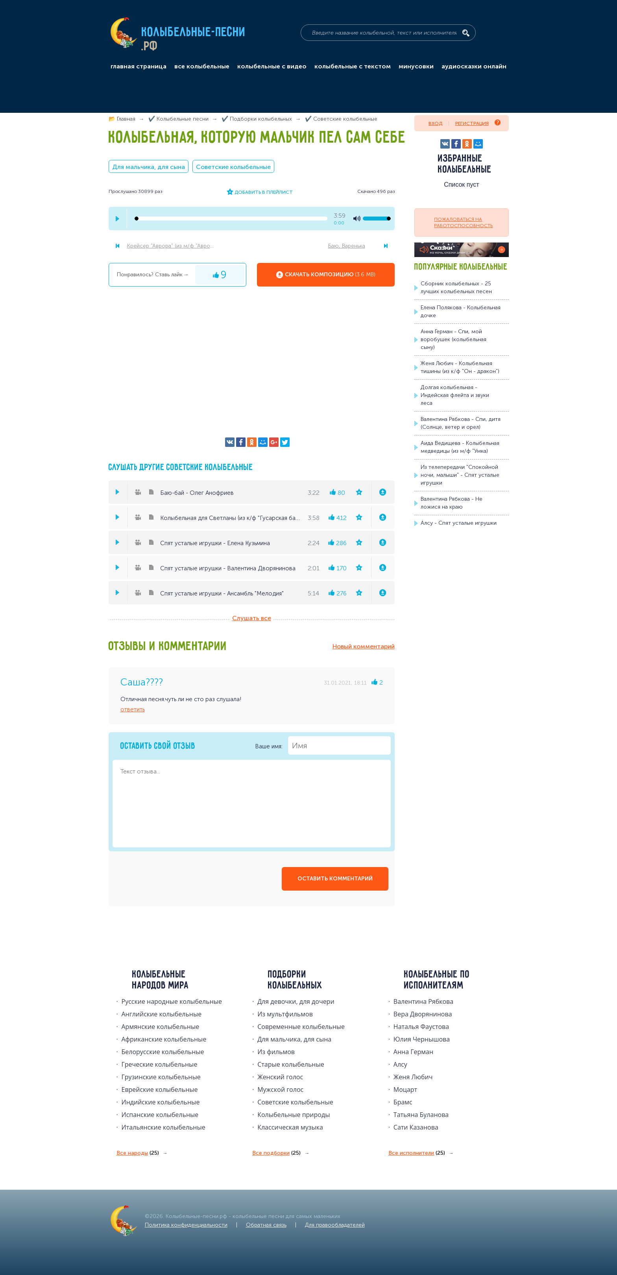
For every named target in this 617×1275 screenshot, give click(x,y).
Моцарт (405, 1089)
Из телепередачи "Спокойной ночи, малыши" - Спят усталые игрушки (460, 475)
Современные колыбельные (301, 1026)
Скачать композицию (330, 275)
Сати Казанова (415, 1127)
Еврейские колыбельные (160, 1089)
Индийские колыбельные (161, 1102)
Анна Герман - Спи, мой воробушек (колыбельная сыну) (453, 339)
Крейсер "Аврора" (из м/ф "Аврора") (173, 246)
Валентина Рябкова (423, 1001)
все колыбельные (201, 66)
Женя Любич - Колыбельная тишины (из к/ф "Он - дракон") (460, 367)
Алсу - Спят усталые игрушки (459, 523)
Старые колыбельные (290, 1064)
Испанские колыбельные (160, 1114)
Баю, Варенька (346, 246)
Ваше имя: (323, 745)
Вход (435, 123)
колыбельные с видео (272, 66)
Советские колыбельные (233, 167)
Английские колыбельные (162, 1014)
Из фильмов (276, 1051)
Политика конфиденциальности (186, 1225)
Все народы (137, 1153)
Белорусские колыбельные (163, 1051)
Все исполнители (416, 1153)
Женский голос (280, 1077)
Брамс (402, 1102)
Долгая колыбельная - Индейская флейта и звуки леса (455, 395)
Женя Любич (413, 1077)
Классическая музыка (290, 1127)
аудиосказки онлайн (474, 66)
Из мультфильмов (285, 1014)
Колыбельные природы (293, 1114)
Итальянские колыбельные (163, 1127)
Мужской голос (280, 1089)
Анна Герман (413, 1051)
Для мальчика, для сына (148, 167)
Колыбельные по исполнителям (437, 980)
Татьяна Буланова (421, 1114)
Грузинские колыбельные (161, 1077)
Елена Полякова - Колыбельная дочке (461, 311)
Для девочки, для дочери (295, 1001)
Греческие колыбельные (160, 1064)
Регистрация (478, 122)
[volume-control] (376, 218)
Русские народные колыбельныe (172, 1001)
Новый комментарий (364, 646)
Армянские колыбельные (161, 1026)
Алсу (400, 1064)
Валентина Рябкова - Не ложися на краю (451, 503)
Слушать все (251, 618)
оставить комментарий (335, 878)
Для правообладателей (335, 1225)
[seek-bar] (231, 218)
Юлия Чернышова (421, 1039)
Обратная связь (266, 1225)
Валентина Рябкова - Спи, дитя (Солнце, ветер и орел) (461, 423)
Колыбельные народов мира (160, 980)
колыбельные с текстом (352, 66)
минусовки (416, 66)
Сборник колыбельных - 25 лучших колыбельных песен (456, 287)
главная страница (138, 66)
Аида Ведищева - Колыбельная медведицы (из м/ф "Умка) (460, 447)
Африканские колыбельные (164, 1039)
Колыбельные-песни (194, 33)
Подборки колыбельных (295, 980)
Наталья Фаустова (421, 1026)
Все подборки (276, 1153)
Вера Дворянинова (422, 1014)
